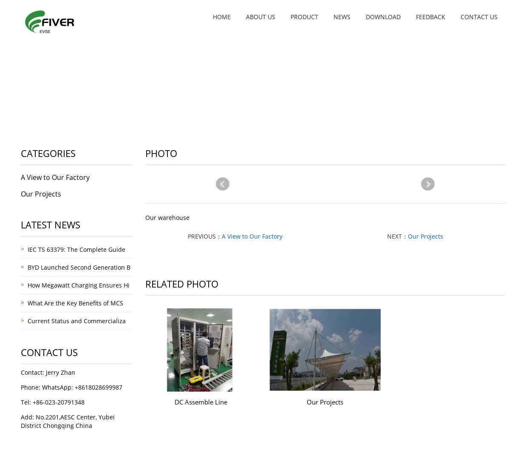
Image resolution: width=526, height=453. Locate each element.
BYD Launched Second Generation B (79, 267)
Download (383, 17)
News (342, 17)
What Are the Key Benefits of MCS (75, 303)
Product (304, 17)
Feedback (430, 17)
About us (260, 17)
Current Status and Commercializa (77, 321)
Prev (222, 184)
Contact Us (479, 17)
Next (428, 184)
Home (222, 17)
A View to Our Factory (252, 236)
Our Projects (425, 236)
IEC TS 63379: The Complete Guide (76, 249)
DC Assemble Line (201, 402)
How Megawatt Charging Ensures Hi (79, 285)
